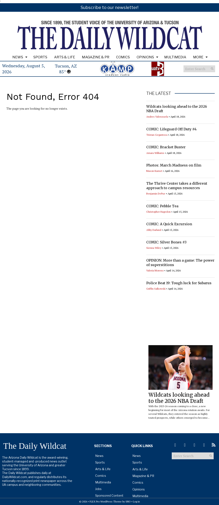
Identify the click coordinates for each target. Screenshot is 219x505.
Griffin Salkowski (156, 288)
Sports (40, 57)
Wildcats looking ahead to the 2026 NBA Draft (179, 398)
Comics (123, 57)
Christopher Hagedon (158, 211)
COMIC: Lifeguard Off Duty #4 (171, 129)
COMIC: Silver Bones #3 (166, 242)
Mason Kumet (154, 170)
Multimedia (175, 57)
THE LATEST (158, 93)
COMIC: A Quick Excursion (169, 224)
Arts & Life (64, 57)
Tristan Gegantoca (156, 134)
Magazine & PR (95, 57)
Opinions (145, 57)
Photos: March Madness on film (173, 165)
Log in (136, 501)
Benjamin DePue (155, 193)
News (17, 57)
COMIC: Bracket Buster (166, 147)
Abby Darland (153, 229)
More (198, 57)
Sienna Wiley (153, 247)
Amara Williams (155, 153)
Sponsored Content (109, 495)
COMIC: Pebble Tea (162, 206)
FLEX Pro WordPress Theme (106, 501)
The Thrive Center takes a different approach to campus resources (176, 185)
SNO (128, 501)
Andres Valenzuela (157, 116)
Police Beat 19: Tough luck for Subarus (179, 283)
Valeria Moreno (155, 270)
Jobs (98, 489)
